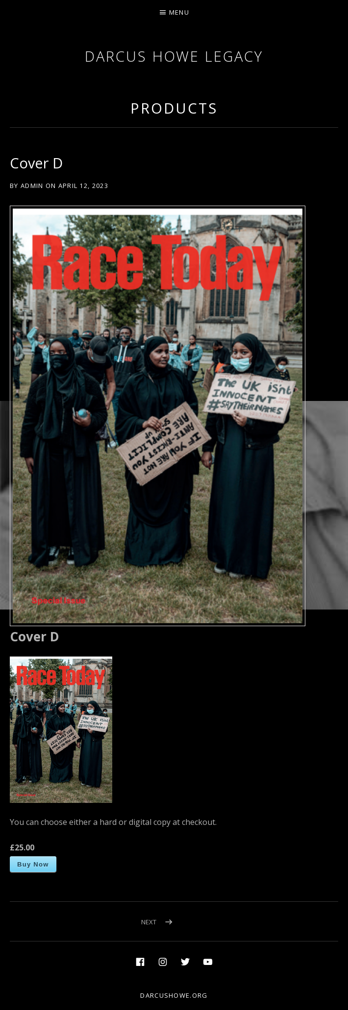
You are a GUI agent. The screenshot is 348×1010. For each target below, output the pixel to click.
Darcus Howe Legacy (174, 56)
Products (173, 107)
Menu (179, 12)
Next (148, 921)
